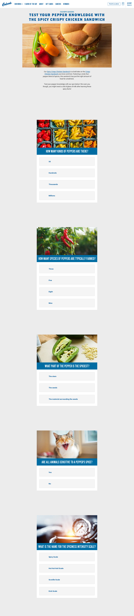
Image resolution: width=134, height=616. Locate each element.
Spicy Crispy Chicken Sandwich (58, 72)
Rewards (66, 4)
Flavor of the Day (31, 4)
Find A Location (114, 4)
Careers (58, 4)
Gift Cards (49, 4)
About (41, 4)
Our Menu (19, 4)
